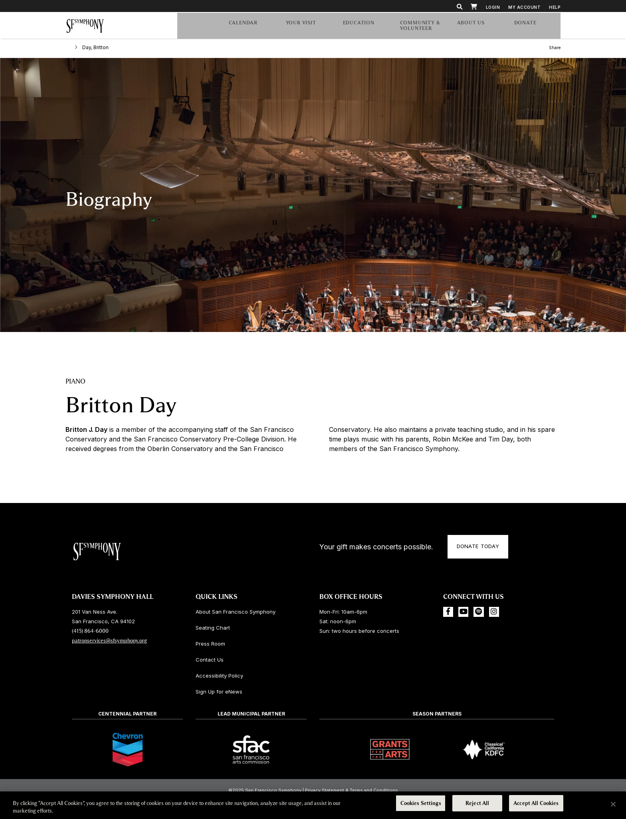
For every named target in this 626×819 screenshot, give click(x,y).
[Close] (613, 804)
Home (72, 49)
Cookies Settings (420, 804)
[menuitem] (533, 27)
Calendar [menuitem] (251, 27)
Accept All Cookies (536, 804)
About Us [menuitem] (479, 27)
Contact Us (210, 659)
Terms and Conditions (374, 790)
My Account (524, 7)
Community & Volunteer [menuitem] (421, 27)
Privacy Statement (324, 790)
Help (555, 7)
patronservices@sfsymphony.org (109, 641)
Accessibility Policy (219, 675)
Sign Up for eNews (219, 691)
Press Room (210, 643)
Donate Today (482, 548)
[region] (313, 805)
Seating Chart (213, 627)
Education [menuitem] (365, 27)
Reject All (477, 804)
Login (493, 7)
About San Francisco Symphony (235, 611)
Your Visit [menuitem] (308, 27)
